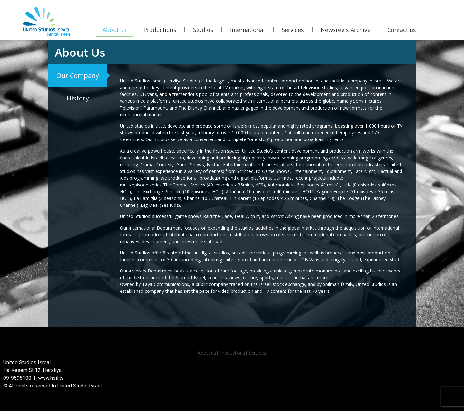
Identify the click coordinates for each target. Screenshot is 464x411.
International (247, 29)
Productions (159, 29)
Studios (203, 29)
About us (114, 29)
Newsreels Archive (346, 29)
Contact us (401, 29)
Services (293, 29)
